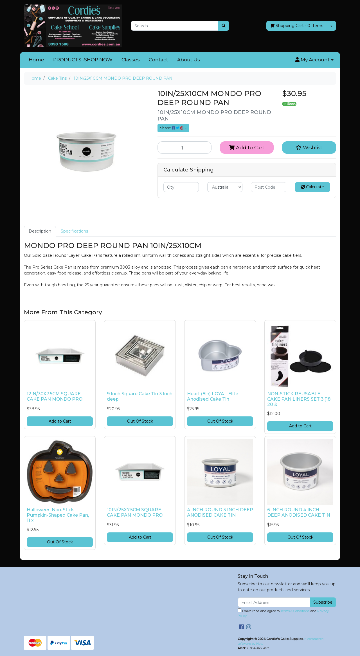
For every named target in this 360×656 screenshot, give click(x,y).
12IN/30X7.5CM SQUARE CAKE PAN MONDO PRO (54, 396)
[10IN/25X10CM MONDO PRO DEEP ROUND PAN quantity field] (185, 147)
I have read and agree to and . (283, 613)
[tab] (40, 231)
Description (40, 231)
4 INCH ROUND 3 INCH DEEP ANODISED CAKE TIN (220, 512)
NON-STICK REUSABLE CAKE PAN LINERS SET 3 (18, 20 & (299, 399)
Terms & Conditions (294, 611)
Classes (131, 60)
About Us (188, 60)
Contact (158, 60)
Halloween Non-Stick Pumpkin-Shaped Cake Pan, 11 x (58, 515)
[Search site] (223, 26)
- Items (296, 26)
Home (36, 60)
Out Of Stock (140, 421)
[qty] (181, 187)
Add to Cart (246, 147)
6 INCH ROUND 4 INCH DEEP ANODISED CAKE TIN (298, 512)
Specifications (74, 231)
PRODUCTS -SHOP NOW (82, 60)
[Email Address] (274, 602)
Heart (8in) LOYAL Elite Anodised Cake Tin (212, 396)
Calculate (312, 186)
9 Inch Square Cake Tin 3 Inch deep (139, 396)
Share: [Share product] (172, 128)
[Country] (225, 187)
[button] (314, 60)
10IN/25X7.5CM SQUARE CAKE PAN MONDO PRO (135, 512)
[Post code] (268, 187)
